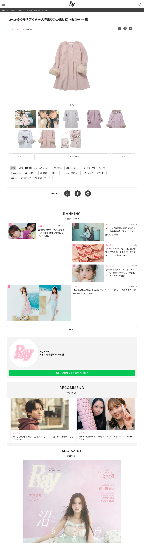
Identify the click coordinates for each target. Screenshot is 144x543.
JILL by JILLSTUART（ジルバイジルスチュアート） (31, 178)
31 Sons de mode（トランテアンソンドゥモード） (86, 168)
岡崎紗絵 (44, 173)
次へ (123, 156)
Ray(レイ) (4, 10)
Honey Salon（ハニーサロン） (24, 173)
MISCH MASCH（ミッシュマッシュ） (34, 168)
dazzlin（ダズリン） (71, 173)
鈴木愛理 (58, 168)
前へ (21, 156)
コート (55, 173)
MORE (72, 330)
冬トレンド (88, 173)
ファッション (11, 10)
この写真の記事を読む (72, 156)
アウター (101, 173)
